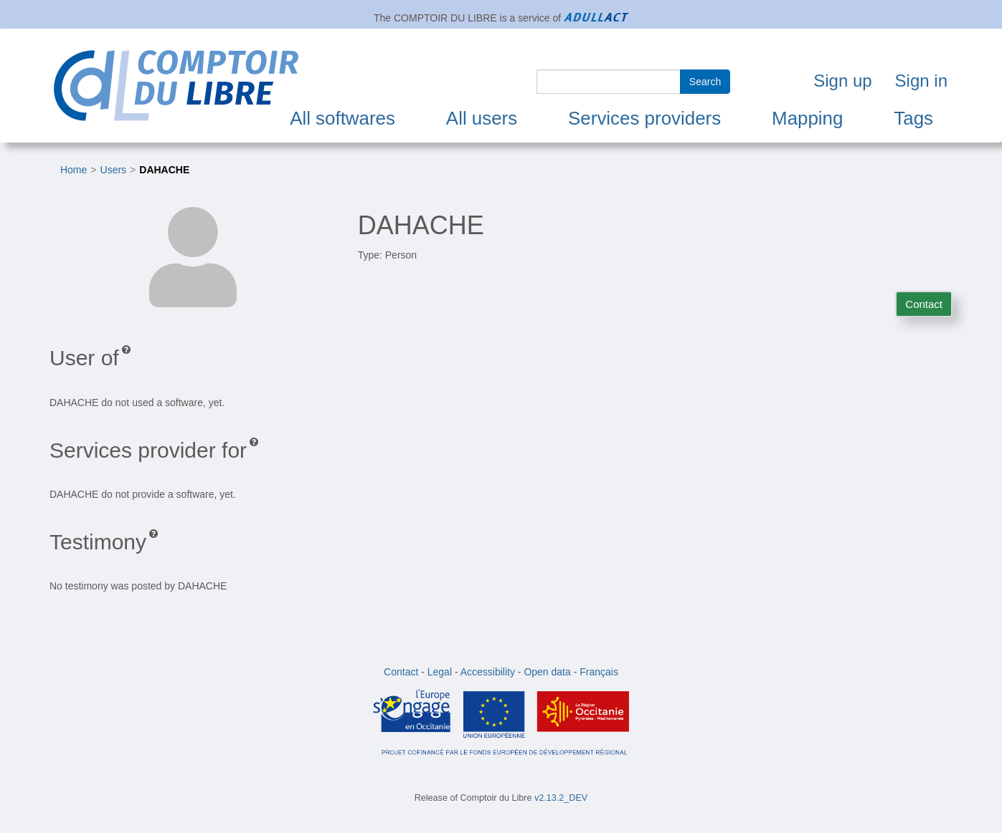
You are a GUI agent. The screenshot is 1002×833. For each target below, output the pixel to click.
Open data (547, 672)
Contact (923, 304)
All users (481, 118)
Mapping (807, 118)
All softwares (342, 118)
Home (73, 169)
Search (705, 81)
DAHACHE (164, 169)
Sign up (842, 80)
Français (599, 672)
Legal (439, 672)
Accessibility (487, 672)
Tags (913, 118)
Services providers (644, 118)
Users (113, 169)
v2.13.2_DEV (560, 798)
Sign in (921, 80)
